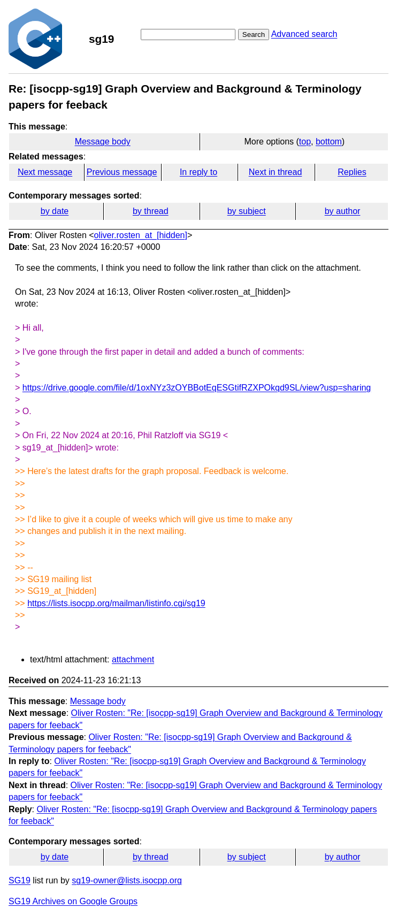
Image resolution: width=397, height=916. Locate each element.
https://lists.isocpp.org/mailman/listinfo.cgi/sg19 (116, 603)
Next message (45, 172)
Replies (352, 172)
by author (343, 211)
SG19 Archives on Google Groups (73, 901)
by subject (246, 211)
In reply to (198, 172)
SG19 (19, 880)
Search (253, 34)
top (305, 141)
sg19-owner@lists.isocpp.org (127, 880)
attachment (133, 659)
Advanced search (304, 34)
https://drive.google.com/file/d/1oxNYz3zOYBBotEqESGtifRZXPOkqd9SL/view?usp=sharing (196, 387)
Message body (103, 141)
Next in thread (275, 172)
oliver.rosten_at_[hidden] (140, 235)
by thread (151, 211)
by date (54, 211)
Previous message (122, 172)
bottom (329, 141)
